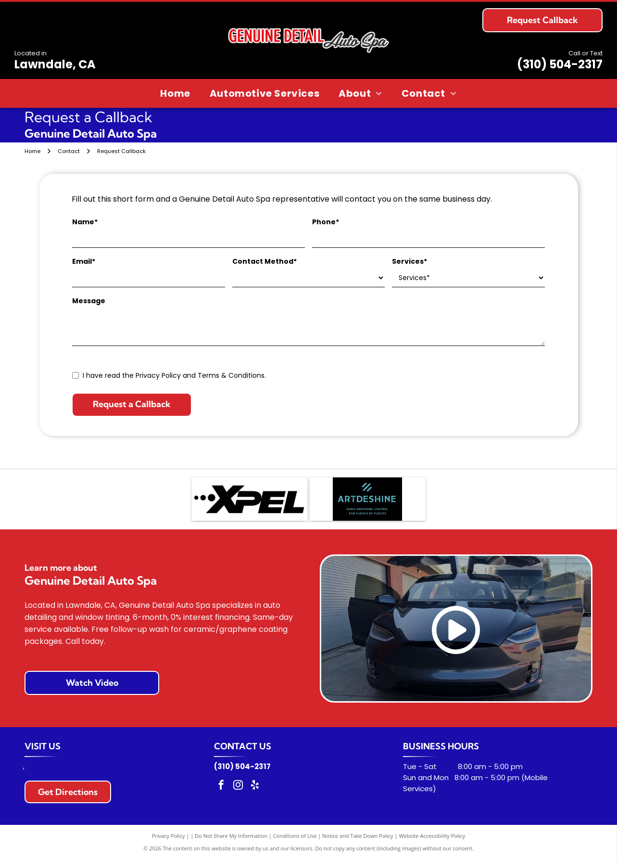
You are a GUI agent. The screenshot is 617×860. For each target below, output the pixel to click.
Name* (85, 222)
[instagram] (238, 786)
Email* (83, 261)
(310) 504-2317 (560, 64)
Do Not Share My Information (231, 835)
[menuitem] (175, 93)
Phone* (325, 222)
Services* (409, 261)
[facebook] (221, 786)
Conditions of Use (295, 835)
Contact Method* (264, 261)
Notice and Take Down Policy (357, 835)
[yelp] (255, 786)
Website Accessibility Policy (432, 835)
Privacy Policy (168, 835)
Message (88, 301)
